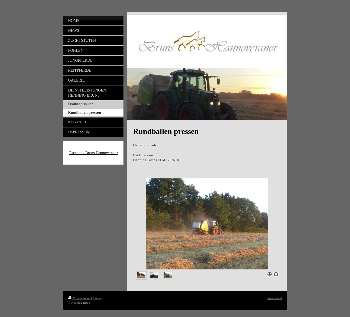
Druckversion (79, 298)
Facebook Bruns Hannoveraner (93, 153)
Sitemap (98, 298)
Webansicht (274, 298)
